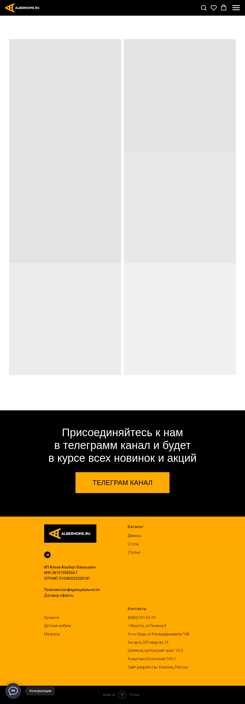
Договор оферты (58, 595)
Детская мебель (57, 626)
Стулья (134, 552)
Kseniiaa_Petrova (173, 667)
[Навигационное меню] (236, 7)
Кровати (51, 618)
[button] (204, 7)
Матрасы (52, 634)
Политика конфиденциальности (72, 590)
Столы (133, 544)
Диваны (134, 536)
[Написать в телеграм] (47, 555)
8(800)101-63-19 (141, 618)
